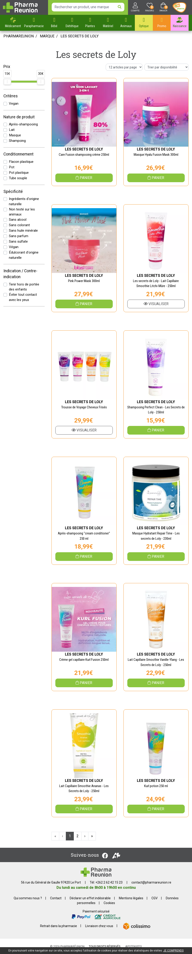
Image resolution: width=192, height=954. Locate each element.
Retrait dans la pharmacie (58, 926)
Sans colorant (19, 225)
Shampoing (17, 141)
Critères (10, 96)
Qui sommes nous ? (28, 898)
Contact (55, 898)
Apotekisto (133, 946)
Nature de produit (19, 117)
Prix (6, 66)
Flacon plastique (21, 162)
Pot (11, 167)
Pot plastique (19, 173)
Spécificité (13, 191)
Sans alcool (17, 220)
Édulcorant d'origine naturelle (23, 255)
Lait (12, 130)
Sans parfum (18, 236)
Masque (15, 135)
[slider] (7, 81)
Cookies (109, 903)
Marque (47, 36)
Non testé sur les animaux (22, 212)
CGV (154, 898)
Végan (13, 247)
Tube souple (18, 178)
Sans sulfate (18, 241)
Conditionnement (18, 154)
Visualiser (156, 304)
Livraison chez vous (99, 926)
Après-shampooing (23, 124)
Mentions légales (131, 898)
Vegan (13, 103)
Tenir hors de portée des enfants (24, 287)
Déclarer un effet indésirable (90, 898)
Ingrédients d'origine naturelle (24, 201)
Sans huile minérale (23, 230)
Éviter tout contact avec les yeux (23, 297)
